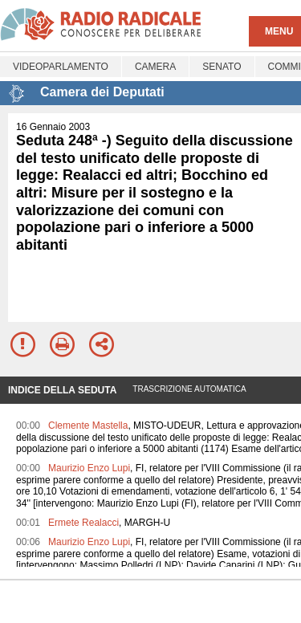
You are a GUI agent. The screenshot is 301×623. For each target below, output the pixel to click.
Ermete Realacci (83, 522)
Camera (155, 66)
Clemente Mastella (88, 425)
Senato (221, 66)
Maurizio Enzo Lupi (89, 468)
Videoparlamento (60, 66)
